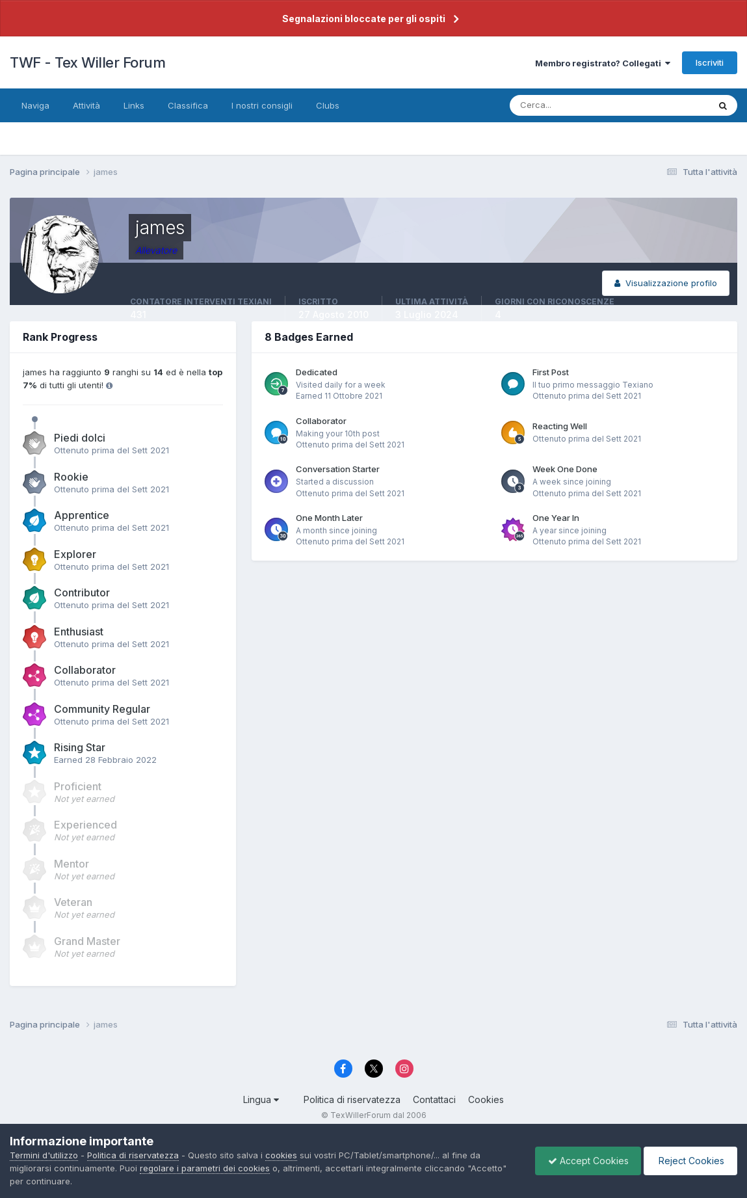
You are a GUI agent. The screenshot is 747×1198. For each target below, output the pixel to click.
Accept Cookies (585, 1160)
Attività (86, 105)
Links (134, 105)
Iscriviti (710, 62)
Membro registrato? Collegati (602, 63)
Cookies (486, 1099)
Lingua (261, 1099)
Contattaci (434, 1099)
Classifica (188, 105)
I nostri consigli (262, 105)
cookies (281, 1155)
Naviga (35, 105)
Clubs (327, 105)
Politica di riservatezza (352, 1099)
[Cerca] (567, 105)
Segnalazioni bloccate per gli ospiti (363, 18)
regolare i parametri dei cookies (205, 1168)
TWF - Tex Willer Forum (87, 62)
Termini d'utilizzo (44, 1155)
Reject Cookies (689, 1160)
